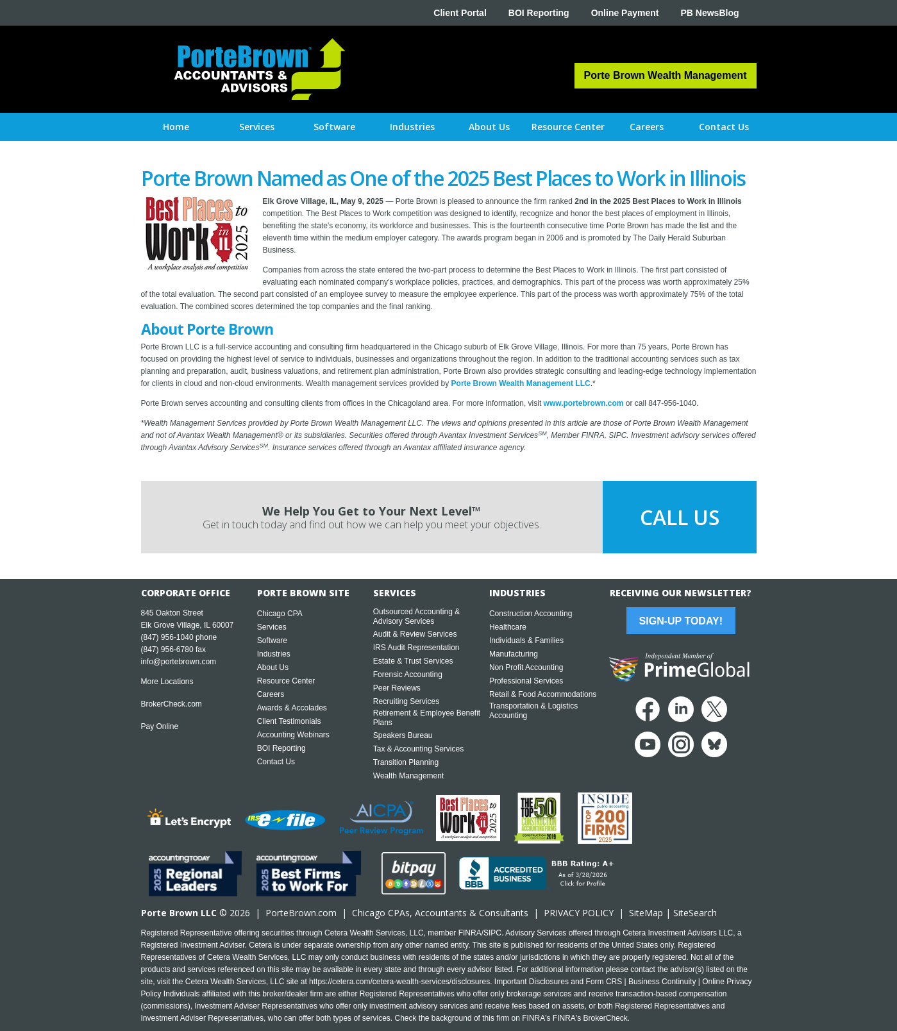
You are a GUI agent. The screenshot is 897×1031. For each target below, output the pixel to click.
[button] (257, 127)
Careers (271, 694)
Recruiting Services (406, 701)
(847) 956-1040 (167, 637)
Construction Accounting (530, 613)
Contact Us (276, 761)
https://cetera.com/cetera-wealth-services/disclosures (399, 981)
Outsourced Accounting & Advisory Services (416, 616)
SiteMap (646, 913)
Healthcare (507, 627)
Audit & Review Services (415, 634)
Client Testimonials (289, 721)
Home (176, 127)
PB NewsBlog (709, 13)
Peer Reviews (397, 687)
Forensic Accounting (407, 674)
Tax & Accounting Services (418, 748)
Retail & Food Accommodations (542, 694)
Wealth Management (408, 775)
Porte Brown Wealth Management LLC (521, 383)
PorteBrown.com (301, 913)
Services (272, 627)
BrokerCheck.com (171, 704)
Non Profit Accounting (526, 667)
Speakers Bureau (403, 735)
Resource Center (286, 680)
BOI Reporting (538, 13)
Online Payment (625, 13)
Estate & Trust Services (413, 661)
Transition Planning (406, 762)
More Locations (167, 681)
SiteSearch (695, 913)
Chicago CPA (280, 613)
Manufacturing (513, 654)
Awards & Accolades (292, 707)
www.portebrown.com (584, 403)
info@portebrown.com (179, 661)
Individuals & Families (526, 640)
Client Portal (459, 13)
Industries (273, 654)
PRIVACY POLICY (579, 913)
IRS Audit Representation (416, 647)
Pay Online (160, 726)
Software (272, 640)
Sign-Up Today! (681, 621)
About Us (273, 667)
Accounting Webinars (293, 734)
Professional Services (526, 680)
